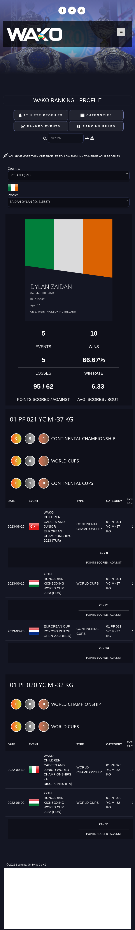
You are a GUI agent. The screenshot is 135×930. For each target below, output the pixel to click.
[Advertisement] (67, 898)
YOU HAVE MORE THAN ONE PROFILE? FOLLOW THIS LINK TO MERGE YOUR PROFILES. (62, 156)
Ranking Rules (96, 126)
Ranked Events (41, 126)
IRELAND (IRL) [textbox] (20, 175)
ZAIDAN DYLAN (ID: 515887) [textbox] (30, 201)
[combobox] (69, 176)
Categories (96, 115)
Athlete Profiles (41, 115)
